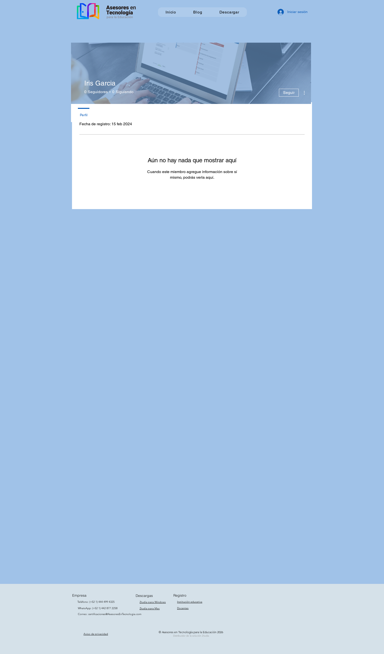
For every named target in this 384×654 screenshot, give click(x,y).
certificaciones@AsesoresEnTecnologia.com (114, 614)
